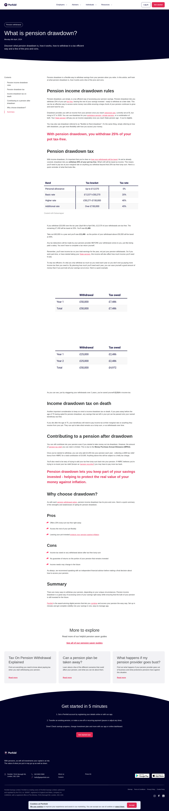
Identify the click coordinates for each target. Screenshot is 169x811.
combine (94, 603)
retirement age (110, 113)
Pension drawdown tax (15, 89)
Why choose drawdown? (16, 108)
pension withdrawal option (67, 502)
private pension (108, 115)
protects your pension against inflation (84, 535)
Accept (132, 805)
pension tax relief (55, 447)
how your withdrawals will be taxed (104, 159)
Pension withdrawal (13, 25)
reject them (119, 807)
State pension (60, 118)
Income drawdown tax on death (16, 95)
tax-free (70, 101)
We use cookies (36, 807)
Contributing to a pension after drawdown (18, 102)
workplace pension (94, 115)
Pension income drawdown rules (17, 84)
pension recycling (87, 464)
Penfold (50, 603)
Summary (10, 112)
